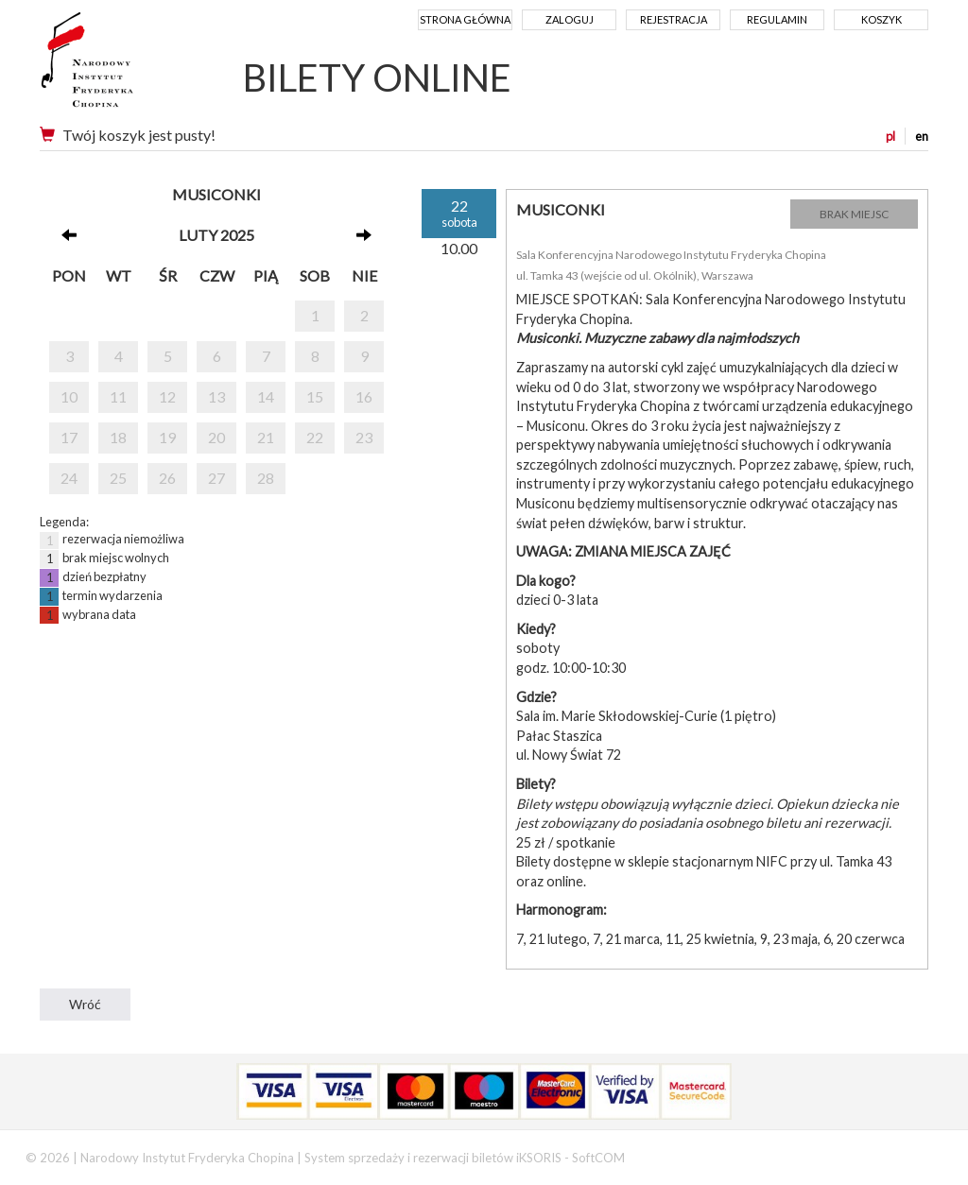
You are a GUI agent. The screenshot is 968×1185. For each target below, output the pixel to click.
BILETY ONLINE (377, 77)
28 (265, 478)
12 (167, 396)
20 (216, 437)
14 (265, 396)
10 (69, 396)
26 (167, 478)
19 (167, 437)
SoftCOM (598, 1157)
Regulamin (777, 19)
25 (118, 478)
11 (118, 396)
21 (265, 437)
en (921, 136)
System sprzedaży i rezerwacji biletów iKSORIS (433, 1157)
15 (314, 396)
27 (216, 478)
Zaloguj (569, 19)
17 (69, 437)
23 (363, 437)
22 (314, 437)
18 (118, 437)
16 (363, 396)
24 (69, 478)
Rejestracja (673, 19)
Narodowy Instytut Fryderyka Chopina (122, 66)
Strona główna (465, 19)
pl (890, 136)
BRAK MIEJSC (854, 214)
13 (216, 396)
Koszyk (881, 19)
